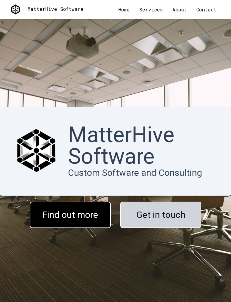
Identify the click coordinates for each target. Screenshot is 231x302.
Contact (206, 9)
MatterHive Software (47, 10)
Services (151, 9)
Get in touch (161, 214)
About (179, 9)
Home (124, 9)
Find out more (70, 214)
